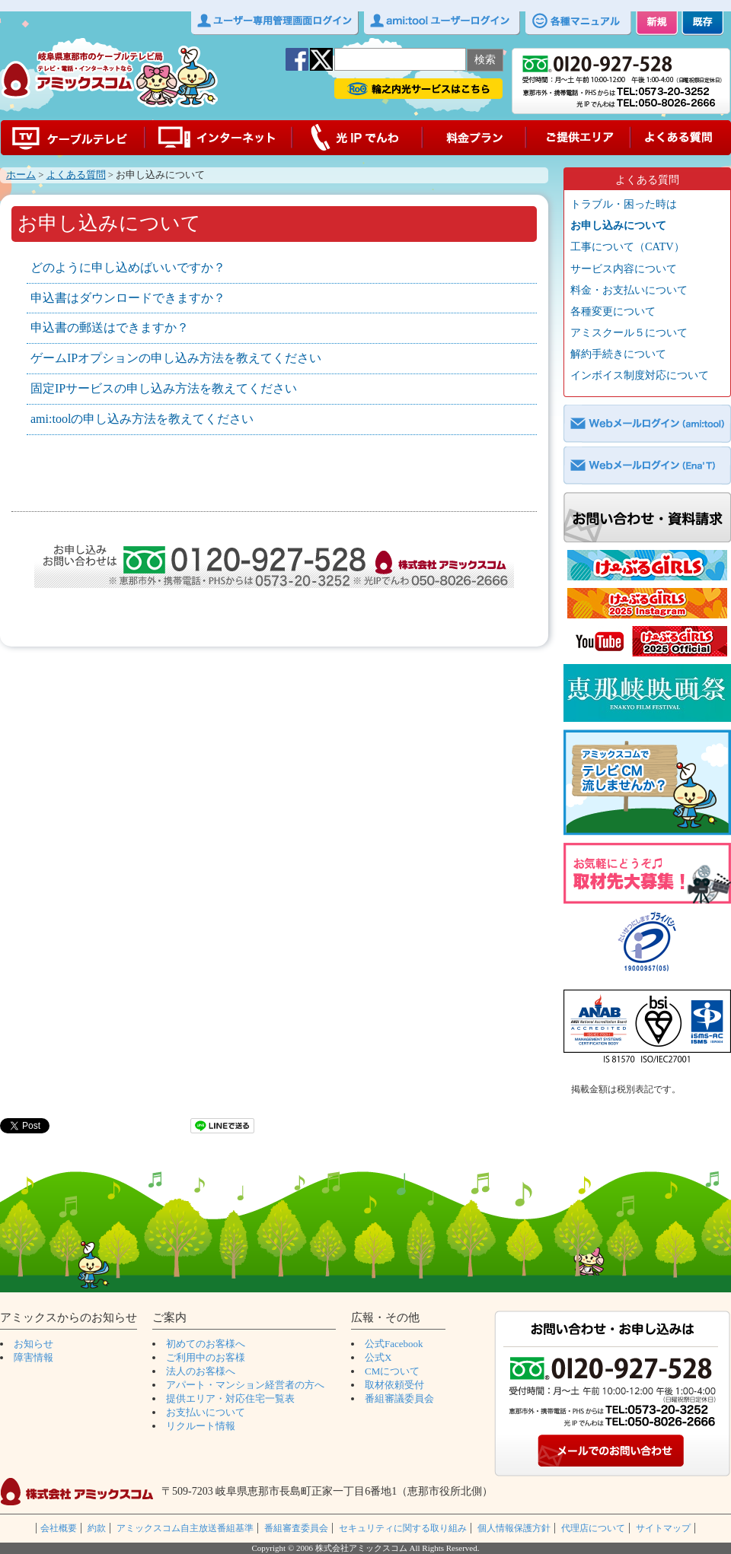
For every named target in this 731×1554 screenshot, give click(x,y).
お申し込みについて (618, 225)
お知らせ (33, 1343)
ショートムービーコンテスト (647, 693)
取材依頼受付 (394, 1384)
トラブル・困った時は (623, 204)
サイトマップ (663, 1528)
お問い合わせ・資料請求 (647, 517)
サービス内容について (623, 268)
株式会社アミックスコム (77, 1491)
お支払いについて (205, 1412)
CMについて (392, 1371)
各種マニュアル (578, 23)
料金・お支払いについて (629, 290)
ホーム (21, 175)
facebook (297, 59)
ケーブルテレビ (72, 137)
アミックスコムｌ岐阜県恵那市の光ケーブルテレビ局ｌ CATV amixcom (109, 76)
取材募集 (647, 873)
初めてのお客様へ (205, 1343)
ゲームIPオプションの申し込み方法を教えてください (175, 357)
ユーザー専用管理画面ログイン (274, 23)
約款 (97, 1528)
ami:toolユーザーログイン (442, 23)
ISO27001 (647, 1030)
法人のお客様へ (200, 1371)
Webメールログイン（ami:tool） (647, 424)
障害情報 (33, 1357)
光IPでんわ (357, 137)
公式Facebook (394, 1343)
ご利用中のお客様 (205, 1357)
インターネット (218, 137)
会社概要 (58, 1528)
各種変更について (613, 311)
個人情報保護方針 (514, 1528)
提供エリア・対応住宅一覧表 (230, 1398)
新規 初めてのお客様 (657, 23)
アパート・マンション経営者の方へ (245, 1384)
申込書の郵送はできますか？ (109, 327)
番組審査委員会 (296, 1528)
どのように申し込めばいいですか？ (127, 267)
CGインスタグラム (647, 603)
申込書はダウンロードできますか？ (127, 297)
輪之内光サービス (418, 89)
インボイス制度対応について (639, 375)
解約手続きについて (618, 354)
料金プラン (475, 137)
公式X (378, 1357)
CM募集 (647, 782)
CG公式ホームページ (647, 565)
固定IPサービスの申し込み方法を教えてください (163, 388)
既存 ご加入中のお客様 (702, 23)
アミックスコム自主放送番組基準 (185, 1528)
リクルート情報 (200, 1426)
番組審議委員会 (399, 1398)
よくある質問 (680, 137)
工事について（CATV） (627, 246)
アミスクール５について (629, 332)
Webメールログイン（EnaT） (647, 465)
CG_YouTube (647, 641)
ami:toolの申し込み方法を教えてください (142, 418)
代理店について (593, 1528)
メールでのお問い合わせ (613, 1452)
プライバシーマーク (647, 944)
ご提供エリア (578, 137)
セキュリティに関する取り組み (403, 1528)
